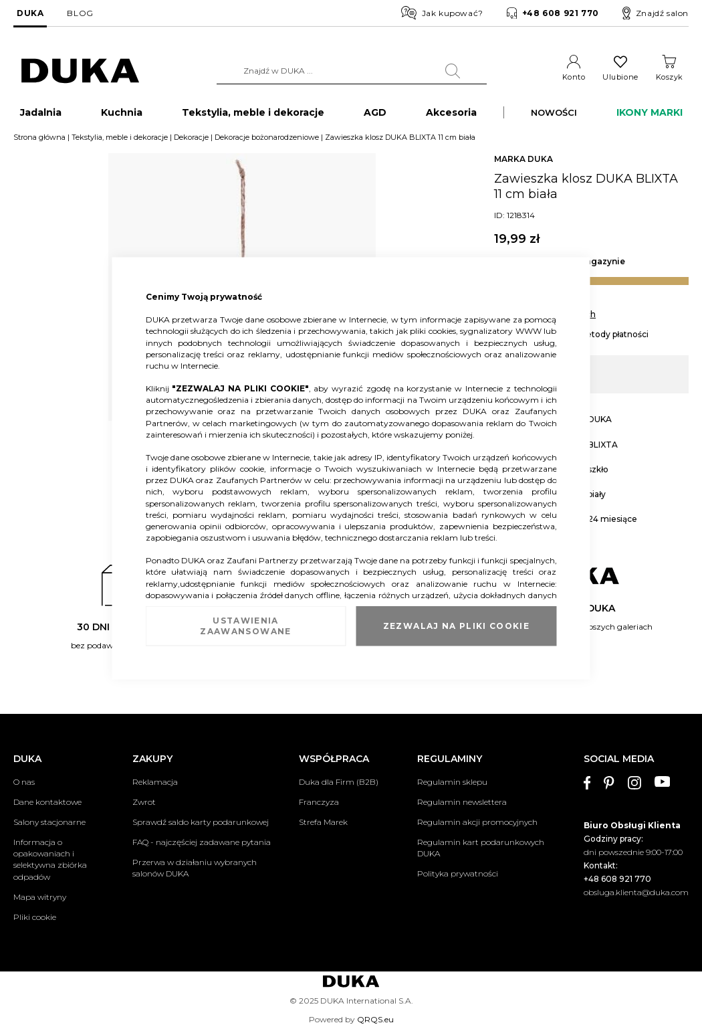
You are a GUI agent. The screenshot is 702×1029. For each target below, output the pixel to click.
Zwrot (144, 802)
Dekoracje (191, 142)
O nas (24, 782)
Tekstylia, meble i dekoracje (120, 142)
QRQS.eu (375, 1019)
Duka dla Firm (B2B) (338, 782)
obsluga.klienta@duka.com (636, 892)
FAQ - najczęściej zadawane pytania (201, 842)
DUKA (30, 13)
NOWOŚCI (554, 117)
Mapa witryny (39, 897)
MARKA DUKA (523, 164)
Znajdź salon (655, 13)
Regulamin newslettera (462, 802)
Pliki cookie (34, 917)
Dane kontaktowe (47, 802)
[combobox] (352, 71)
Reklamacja (155, 782)
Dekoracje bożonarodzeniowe (267, 142)
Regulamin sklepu (452, 782)
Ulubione (620, 77)
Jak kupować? (442, 12)
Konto (574, 77)
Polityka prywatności (457, 874)
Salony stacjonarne (49, 822)
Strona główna (39, 142)
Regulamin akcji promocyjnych (477, 822)
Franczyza (319, 802)
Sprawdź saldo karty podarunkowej (200, 822)
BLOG (80, 13)
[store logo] (80, 71)
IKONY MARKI (649, 118)
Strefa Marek (323, 822)
